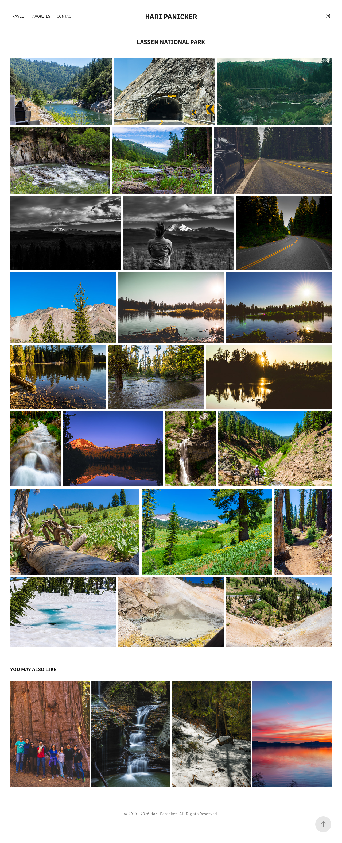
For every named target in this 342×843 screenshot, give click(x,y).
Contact (65, 16)
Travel (17, 16)
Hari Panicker (171, 16)
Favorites (40, 16)
